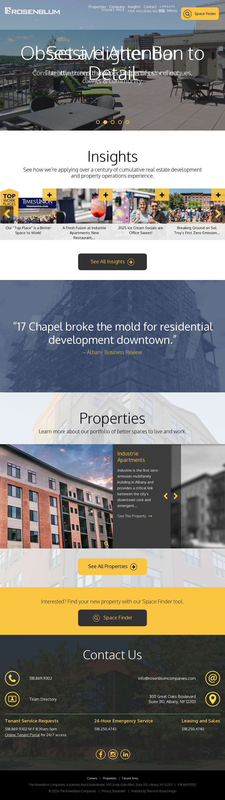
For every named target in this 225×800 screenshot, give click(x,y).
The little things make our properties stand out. (112, 73)
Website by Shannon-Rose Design (153, 791)
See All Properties (112, 566)
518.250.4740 (193, 729)
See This (134, 516)
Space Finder (199, 14)
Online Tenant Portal (22, 735)
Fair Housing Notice (147, 11)
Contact (150, 6)
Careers (167, 6)
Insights (134, 6)
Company (117, 6)
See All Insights (112, 262)
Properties (97, 6)
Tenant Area (113, 10)
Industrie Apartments (131, 456)
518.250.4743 (105, 729)
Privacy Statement (114, 791)
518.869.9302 (16, 729)
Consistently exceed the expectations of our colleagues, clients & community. (112, 77)
